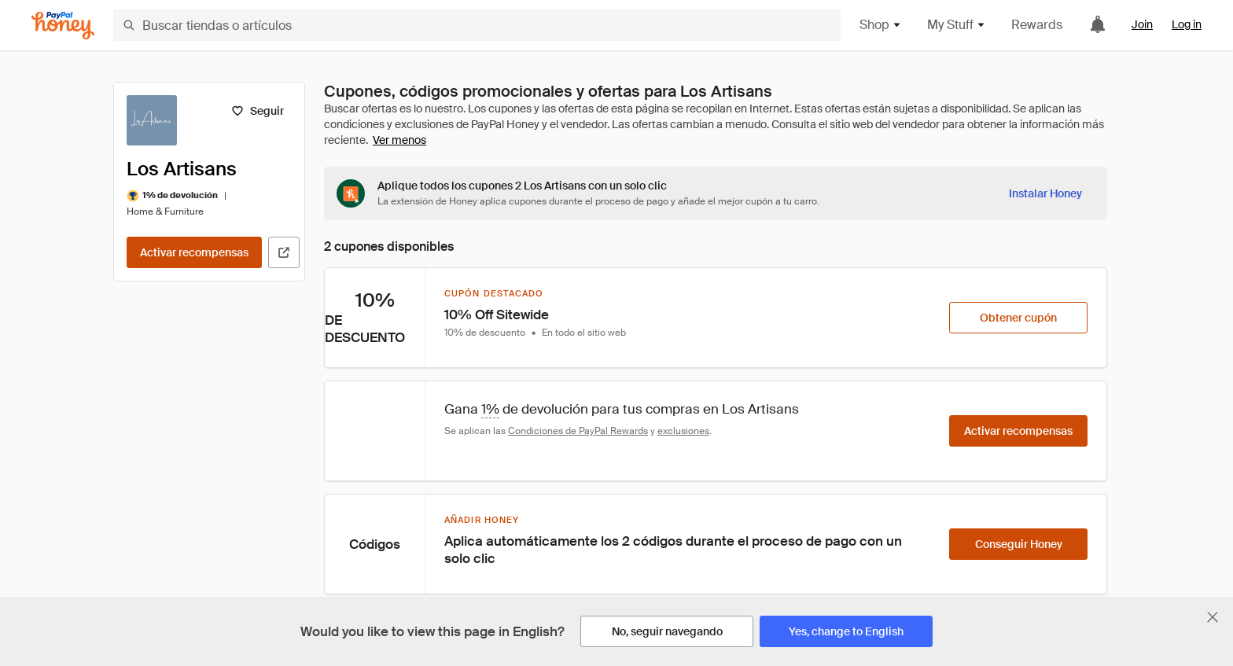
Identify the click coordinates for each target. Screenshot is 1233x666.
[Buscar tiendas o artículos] (477, 25)
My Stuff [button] (956, 25)
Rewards (1036, 25)
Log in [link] (1187, 24)
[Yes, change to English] (846, 631)
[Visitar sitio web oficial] (284, 252)
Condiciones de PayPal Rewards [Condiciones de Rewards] (578, 431)
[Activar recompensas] (194, 252)
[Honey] (62, 25)
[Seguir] (257, 111)
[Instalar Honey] (1045, 193)
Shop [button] (880, 25)
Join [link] (1142, 24)
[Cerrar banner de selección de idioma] (1212, 617)
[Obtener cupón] (1018, 317)
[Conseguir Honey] (1018, 544)
